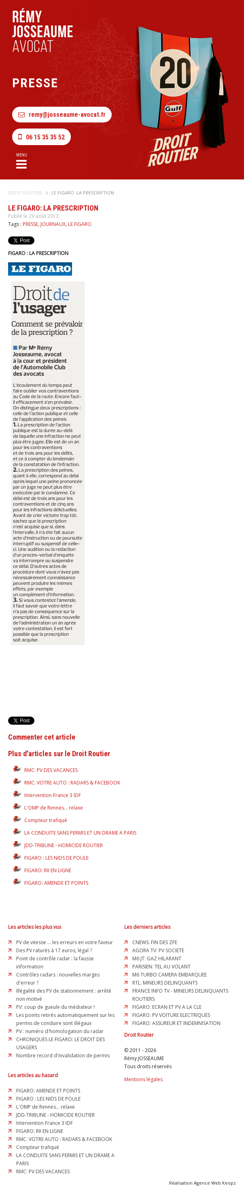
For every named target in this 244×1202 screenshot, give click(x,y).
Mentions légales (143, 1079)
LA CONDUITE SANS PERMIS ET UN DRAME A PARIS (80, 832)
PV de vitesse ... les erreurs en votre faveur (64, 942)
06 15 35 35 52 (41, 137)
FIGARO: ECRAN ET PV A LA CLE (167, 1007)
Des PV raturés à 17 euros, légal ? (54, 950)
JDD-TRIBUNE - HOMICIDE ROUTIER (63, 845)
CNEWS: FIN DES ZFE (154, 942)
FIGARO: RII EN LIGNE (47, 870)
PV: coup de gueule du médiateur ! (55, 1007)
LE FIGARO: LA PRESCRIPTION (82, 193)
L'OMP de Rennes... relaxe (53, 807)
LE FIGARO (79, 224)
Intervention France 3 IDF (52, 795)
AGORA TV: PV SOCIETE (158, 950)
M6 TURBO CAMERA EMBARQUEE (169, 974)
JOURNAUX (53, 224)
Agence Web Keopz (215, 1183)
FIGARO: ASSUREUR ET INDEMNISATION (176, 1023)
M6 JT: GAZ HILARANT (156, 958)
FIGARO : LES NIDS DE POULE (56, 857)
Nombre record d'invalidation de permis (63, 1055)
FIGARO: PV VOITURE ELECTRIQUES (171, 1015)
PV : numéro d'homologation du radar (60, 1031)
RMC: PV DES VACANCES (51, 770)
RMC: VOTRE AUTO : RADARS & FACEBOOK (72, 782)
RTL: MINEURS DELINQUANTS (164, 982)
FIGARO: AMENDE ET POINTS (56, 882)
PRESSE (30, 224)
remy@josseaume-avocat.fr (62, 114)
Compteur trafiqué (45, 820)
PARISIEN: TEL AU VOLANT (161, 966)
